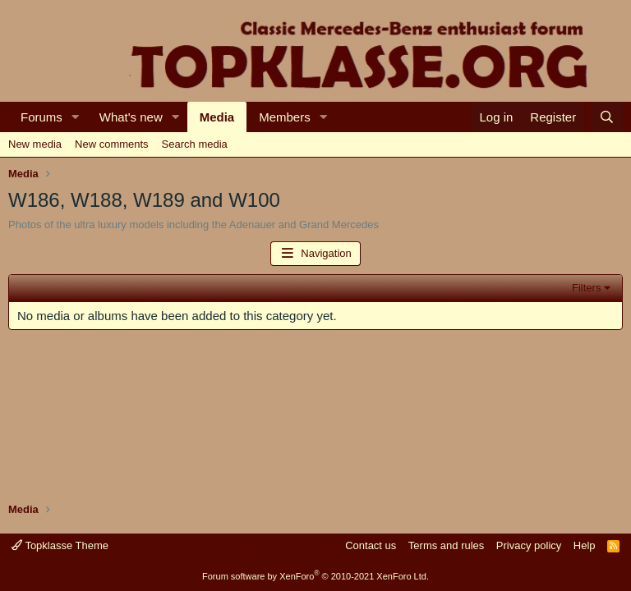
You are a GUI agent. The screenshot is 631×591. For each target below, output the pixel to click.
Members (285, 117)
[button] (75, 117)
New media (35, 144)
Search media (195, 144)
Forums (41, 117)
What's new (131, 117)
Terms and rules (446, 545)
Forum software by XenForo (315, 576)
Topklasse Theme (60, 545)
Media (217, 117)
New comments (112, 144)
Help (584, 545)
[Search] (607, 117)
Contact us (370, 545)
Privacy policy (528, 545)
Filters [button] (586, 288)
